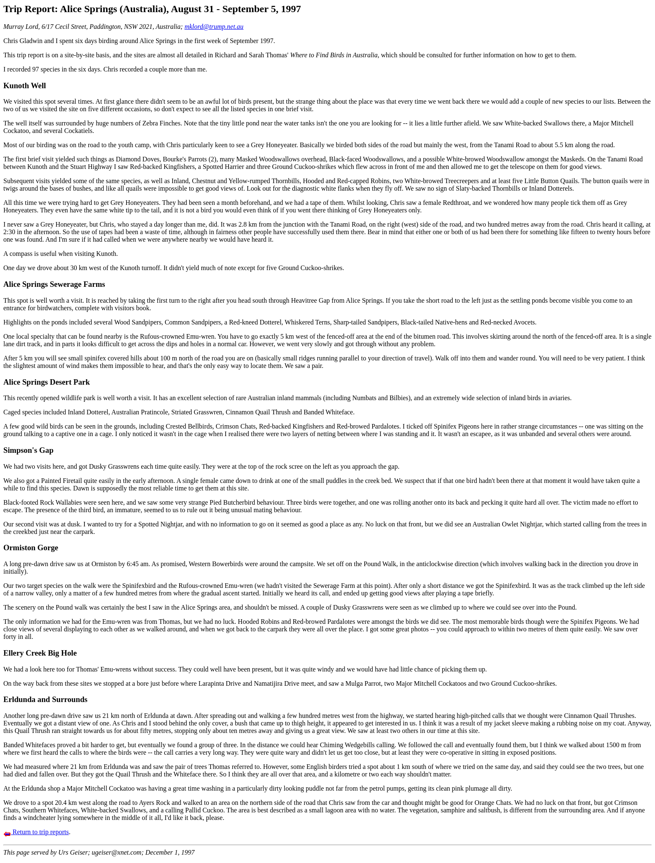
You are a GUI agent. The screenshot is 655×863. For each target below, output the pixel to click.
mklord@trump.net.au (214, 26)
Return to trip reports (36, 831)
